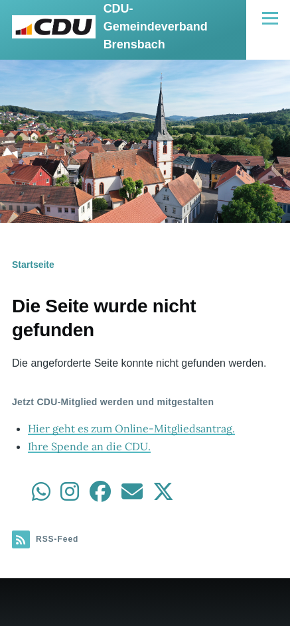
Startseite (33, 264)
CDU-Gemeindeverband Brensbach (156, 26)
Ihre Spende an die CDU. (89, 446)
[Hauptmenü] (270, 18)
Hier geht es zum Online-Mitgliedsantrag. (131, 428)
